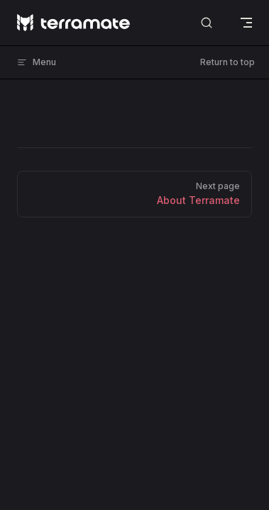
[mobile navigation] (246, 22)
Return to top (227, 62)
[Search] (207, 23)
